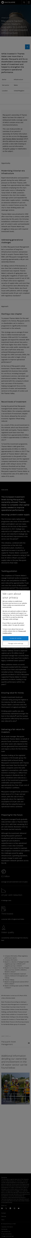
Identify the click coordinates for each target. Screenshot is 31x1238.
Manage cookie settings (15, 643)
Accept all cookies (15, 638)
